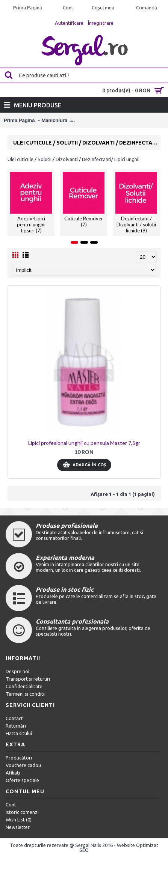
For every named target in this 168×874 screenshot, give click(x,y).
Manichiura (55, 120)
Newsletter (18, 827)
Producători (19, 757)
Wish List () (19, 819)
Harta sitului (19, 733)
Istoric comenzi (22, 812)
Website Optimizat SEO (118, 847)
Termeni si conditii (25, 693)
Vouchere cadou (23, 765)
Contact (14, 718)
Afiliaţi (13, 772)
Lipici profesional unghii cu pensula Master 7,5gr (84, 443)
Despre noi (17, 671)
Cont (11, 804)
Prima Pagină (19, 120)
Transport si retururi (28, 678)
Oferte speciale (22, 780)
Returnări (16, 725)
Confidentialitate (24, 686)
